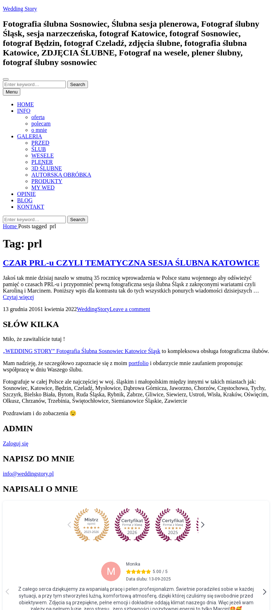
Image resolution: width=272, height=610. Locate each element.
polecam (41, 124)
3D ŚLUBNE (46, 168)
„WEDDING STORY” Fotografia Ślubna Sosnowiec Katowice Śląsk (81, 351)
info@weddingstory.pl (28, 474)
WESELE (42, 155)
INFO (23, 111)
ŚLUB (38, 149)
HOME (25, 104)
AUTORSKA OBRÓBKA (61, 175)
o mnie (39, 130)
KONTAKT (30, 207)
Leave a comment (130, 309)
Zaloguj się (15, 443)
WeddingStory (93, 309)
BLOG (25, 200)
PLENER (42, 162)
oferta (38, 117)
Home (10, 226)
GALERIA (29, 136)
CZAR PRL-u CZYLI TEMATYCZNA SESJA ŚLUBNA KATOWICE (131, 262)
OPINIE (26, 194)
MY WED (42, 187)
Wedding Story (20, 9)
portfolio (138, 363)
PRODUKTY (46, 181)
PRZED (40, 143)
